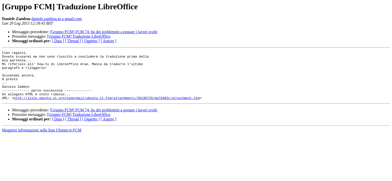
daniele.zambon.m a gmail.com (56, 19)
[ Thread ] (73, 41)
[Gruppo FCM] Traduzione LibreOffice (79, 36)
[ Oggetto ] (91, 41)
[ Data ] (58, 41)
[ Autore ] (108, 41)
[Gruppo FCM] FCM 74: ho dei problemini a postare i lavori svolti (103, 32)
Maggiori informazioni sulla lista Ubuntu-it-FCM (41, 140)
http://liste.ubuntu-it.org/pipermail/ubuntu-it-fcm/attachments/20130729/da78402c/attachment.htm (107, 107)
